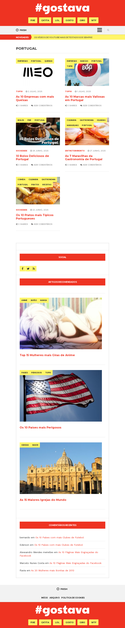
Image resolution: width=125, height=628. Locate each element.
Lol (57, 20)
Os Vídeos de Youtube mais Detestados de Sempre (63, 37)
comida (21, 179)
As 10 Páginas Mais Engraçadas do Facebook (75, 563)
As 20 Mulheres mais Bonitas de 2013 (52, 570)
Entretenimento (75, 151)
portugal (36, 61)
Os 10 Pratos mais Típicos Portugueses (34, 216)
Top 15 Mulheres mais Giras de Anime (47, 355)
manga (43, 300)
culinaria (71, 120)
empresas (23, 61)
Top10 (19, 91)
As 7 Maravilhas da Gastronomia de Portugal (83, 157)
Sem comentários (41, 105)
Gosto (69, 20)
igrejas (25, 445)
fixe (29, 120)
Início (44, 597)
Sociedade (21, 151)
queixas (48, 61)
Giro (82, 20)
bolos (21, 120)
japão (34, 300)
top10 (70, 66)
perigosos (36, 373)
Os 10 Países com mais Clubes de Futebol (59, 537)
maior (35, 445)
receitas (46, 185)
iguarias (101, 120)
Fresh (21, 30)
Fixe (32, 20)
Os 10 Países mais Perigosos (40, 427)
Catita (45, 20)
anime (24, 300)
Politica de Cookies (73, 597)
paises (24, 373)
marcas (84, 61)
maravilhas (72, 125)
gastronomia (87, 120)
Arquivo (54, 597)
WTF (93, 20)
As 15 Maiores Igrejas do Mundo (43, 500)
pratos (35, 185)
